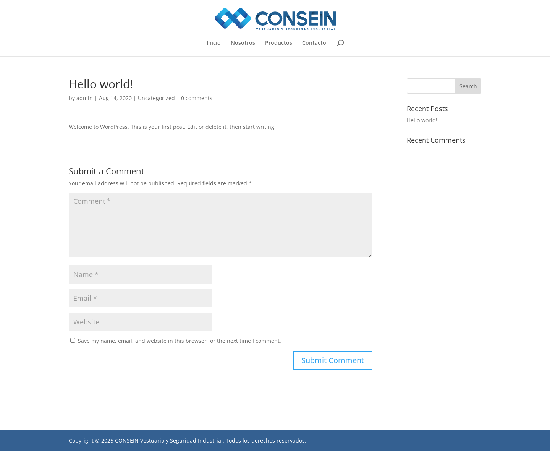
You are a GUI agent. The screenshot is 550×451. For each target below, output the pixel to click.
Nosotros (243, 43)
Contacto (314, 43)
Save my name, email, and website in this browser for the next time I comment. (179, 340)
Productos (278, 43)
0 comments (196, 98)
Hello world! (422, 120)
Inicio (214, 43)
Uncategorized (156, 98)
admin (84, 98)
